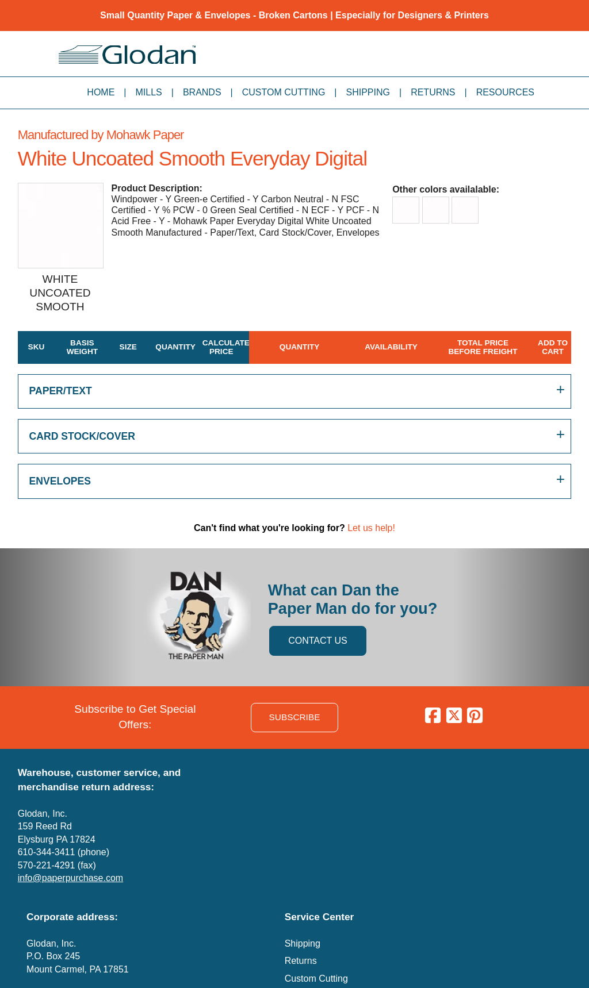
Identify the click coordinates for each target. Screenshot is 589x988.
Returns (433, 92)
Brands (202, 92)
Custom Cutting (284, 92)
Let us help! (371, 528)
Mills (149, 92)
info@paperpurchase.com (70, 878)
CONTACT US (317, 640)
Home (100, 92)
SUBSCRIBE (294, 717)
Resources (505, 92)
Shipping (368, 92)
